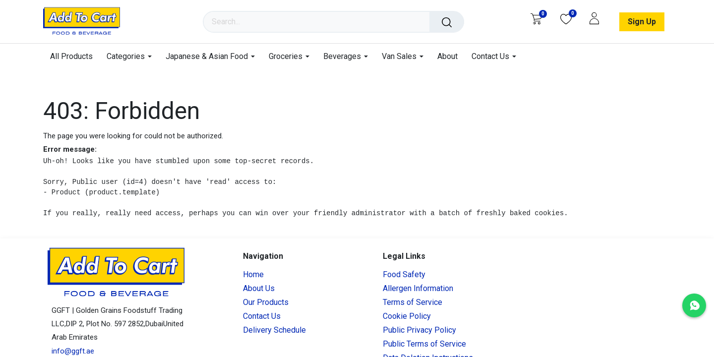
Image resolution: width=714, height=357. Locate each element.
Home (253, 274)
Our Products (266, 302)
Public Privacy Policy (419, 330)
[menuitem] (75, 56)
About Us (259, 288)
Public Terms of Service (424, 344)
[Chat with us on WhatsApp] (694, 305)
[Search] (446, 22)
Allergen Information (418, 288)
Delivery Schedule (274, 330)
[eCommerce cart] (536, 18)
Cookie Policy (407, 316)
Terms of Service (412, 302)
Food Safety (404, 274)
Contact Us (262, 316)
